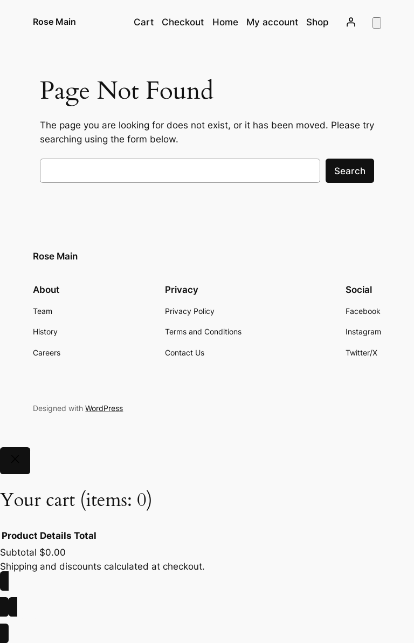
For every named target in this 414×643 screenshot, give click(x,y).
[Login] (350, 22)
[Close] (15, 460)
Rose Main (54, 21)
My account (272, 22)
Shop (317, 22)
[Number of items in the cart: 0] (376, 23)
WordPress (104, 408)
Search (349, 171)
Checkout (183, 22)
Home (225, 22)
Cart (144, 22)
